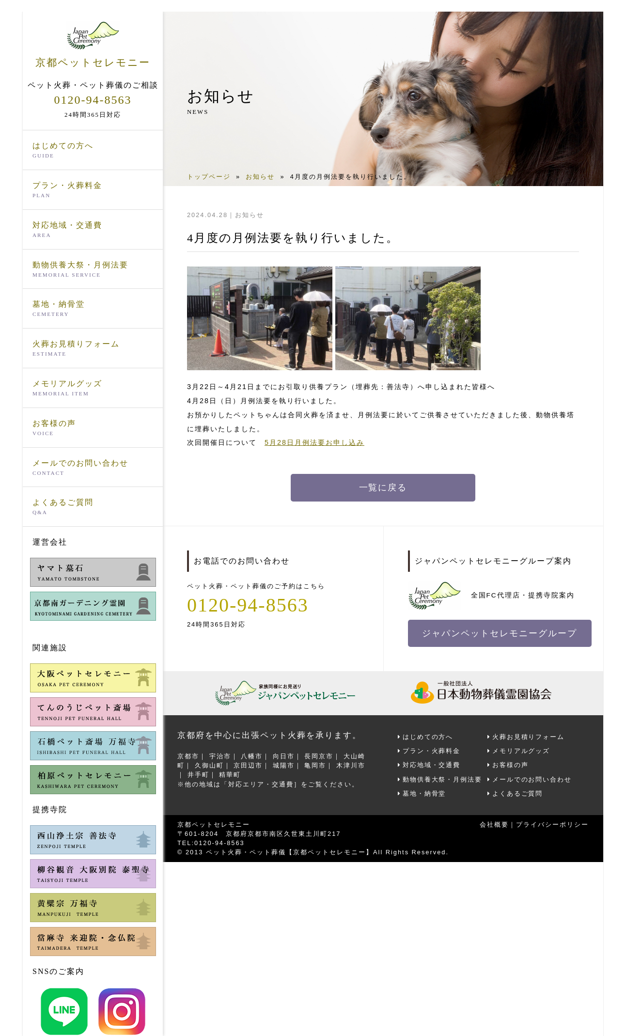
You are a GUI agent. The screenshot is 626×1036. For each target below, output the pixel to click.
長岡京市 (318, 756)
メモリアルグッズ (92, 388)
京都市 (188, 756)
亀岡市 (315, 765)
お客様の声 (92, 428)
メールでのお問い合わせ (92, 468)
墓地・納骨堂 (92, 309)
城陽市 (284, 765)
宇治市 (220, 756)
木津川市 (350, 765)
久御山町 (209, 765)
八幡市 (252, 756)
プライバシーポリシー (552, 824)
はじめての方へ (92, 150)
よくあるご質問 (92, 507)
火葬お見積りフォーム (92, 349)
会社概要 (494, 824)
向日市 (284, 756)
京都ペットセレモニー (92, 44)
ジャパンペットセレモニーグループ (500, 633)
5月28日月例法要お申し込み (314, 442)
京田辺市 (248, 765)
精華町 (230, 774)
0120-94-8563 (93, 100)
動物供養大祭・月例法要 (92, 270)
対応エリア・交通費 (261, 783)
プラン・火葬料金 (92, 190)
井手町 (198, 774)
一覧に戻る (383, 487)
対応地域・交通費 (92, 230)
